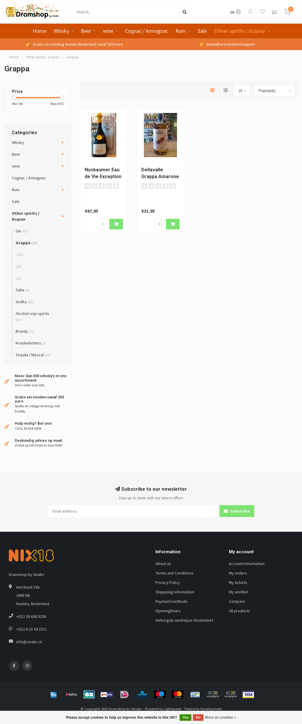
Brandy (25, 331)
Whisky (61, 30)
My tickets (238, 582)
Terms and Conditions (174, 573)
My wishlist (238, 592)
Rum (180, 30)
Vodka (24, 301)
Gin (22, 231)
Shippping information (174, 592)
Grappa (26, 242)
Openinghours (167, 610)
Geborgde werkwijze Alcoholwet (184, 620)
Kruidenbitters (31, 343)
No (198, 717)
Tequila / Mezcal (33, 354)
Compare (237, 601)
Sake (22, 290)
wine (108, 30)
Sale (202, 30)
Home (39, 30)
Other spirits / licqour (239, 30)
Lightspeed (172, 709)
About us (163, 563)
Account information (247, 563)
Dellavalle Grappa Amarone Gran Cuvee (160, 176)
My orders (238, 573)
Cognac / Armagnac (146, 30)
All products (239, 610)
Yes (186, 717)
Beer (86, 30)
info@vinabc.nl (29, 641)
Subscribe (237, 511)
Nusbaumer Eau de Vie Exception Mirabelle (103, 176)
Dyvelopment (211, 709)
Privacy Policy (167, 582)
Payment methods (171, 601)
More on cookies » (220, 717)
